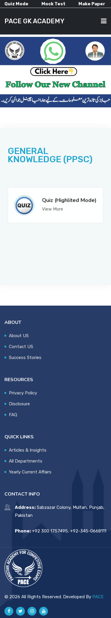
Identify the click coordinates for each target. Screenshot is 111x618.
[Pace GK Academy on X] (20, 611)
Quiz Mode (16, 3)
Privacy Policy (23, 393)
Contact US (21, 346)
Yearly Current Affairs (30, 472)
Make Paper (91, 3)
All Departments (25, 461)
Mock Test (53, 3)
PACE (98, 596)
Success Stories (25, 357)
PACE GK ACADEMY (34, 21)
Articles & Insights (27, 450)
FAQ (13, 414)
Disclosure (19, 403)
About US (19, 335)
